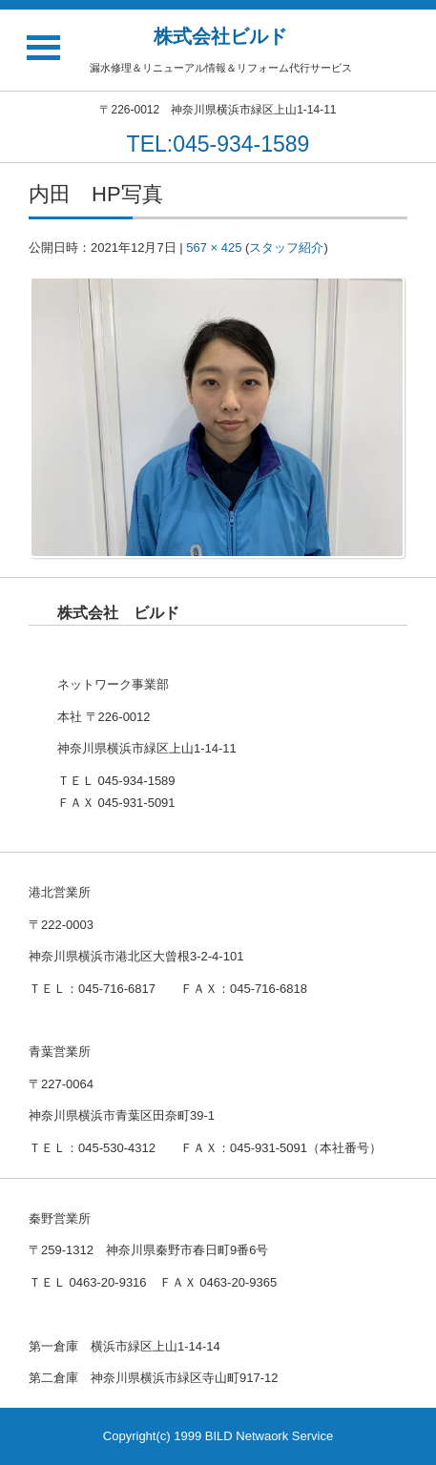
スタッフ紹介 (286, 247)
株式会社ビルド (220, 36)
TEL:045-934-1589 (218, 144)
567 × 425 (213, 247)
